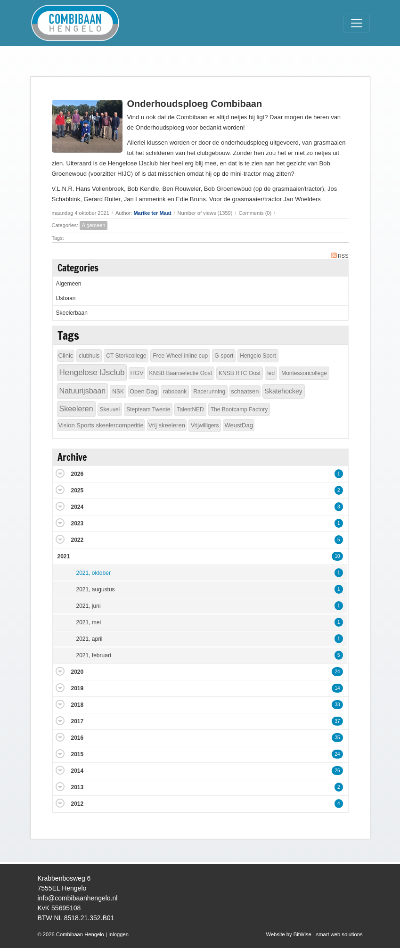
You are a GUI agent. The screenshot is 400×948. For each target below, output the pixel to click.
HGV (136, 372)
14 (337, 688)
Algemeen (94, 225)
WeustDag (238, 425)
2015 (77, 754)
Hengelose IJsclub (92, 372)
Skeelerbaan (72, 313)
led (271, 373)
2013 (77, 787)
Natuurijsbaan (82, 391)
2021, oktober (93, 573)
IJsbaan (66, 298)
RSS (340, 256)
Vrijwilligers (205, 425)
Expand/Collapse (60, 473)
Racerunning (209, 391)
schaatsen (245, 391)
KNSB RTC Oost (240, 373)
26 (337, 770)
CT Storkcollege (126, 355)
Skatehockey (283, 391)
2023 (77, 523)
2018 (77, 705)
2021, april (89, 639)
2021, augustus (95, 589)
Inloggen (118, 934)
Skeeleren (76, 409)
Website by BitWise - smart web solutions (314, 934)
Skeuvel (110, 409)
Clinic (65, 355)
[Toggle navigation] (356, 23)
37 (337, 721)
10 (337, 556)
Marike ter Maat (152, 213)
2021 (63, 556)
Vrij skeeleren (166, 425)
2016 (77, 738)
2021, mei (88, 622)
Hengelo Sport (258, 355)
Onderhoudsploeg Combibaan (194, 103)
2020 (77, 672)
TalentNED (190, 409)
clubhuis (89, 355)
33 (337, 704)
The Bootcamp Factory (239, 409)
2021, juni (88, 606)
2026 (77, 474)
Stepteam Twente (148, 409)
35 (337, 737)
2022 (77, 540)
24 (337, 671)
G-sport (223, 355)
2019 (77, 688)
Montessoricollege (304, 373)
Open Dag (143, 391)
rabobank (175, 391)
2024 (77, 507)
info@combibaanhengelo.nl (78, 898)
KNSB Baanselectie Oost (180, 373)
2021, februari (93, 655)
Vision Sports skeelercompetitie (101, 425)
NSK (118, 391)
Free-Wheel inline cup (180, 355)
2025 (77, 490)
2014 (77, 771)
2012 (77, 804)
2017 (77, 721)
